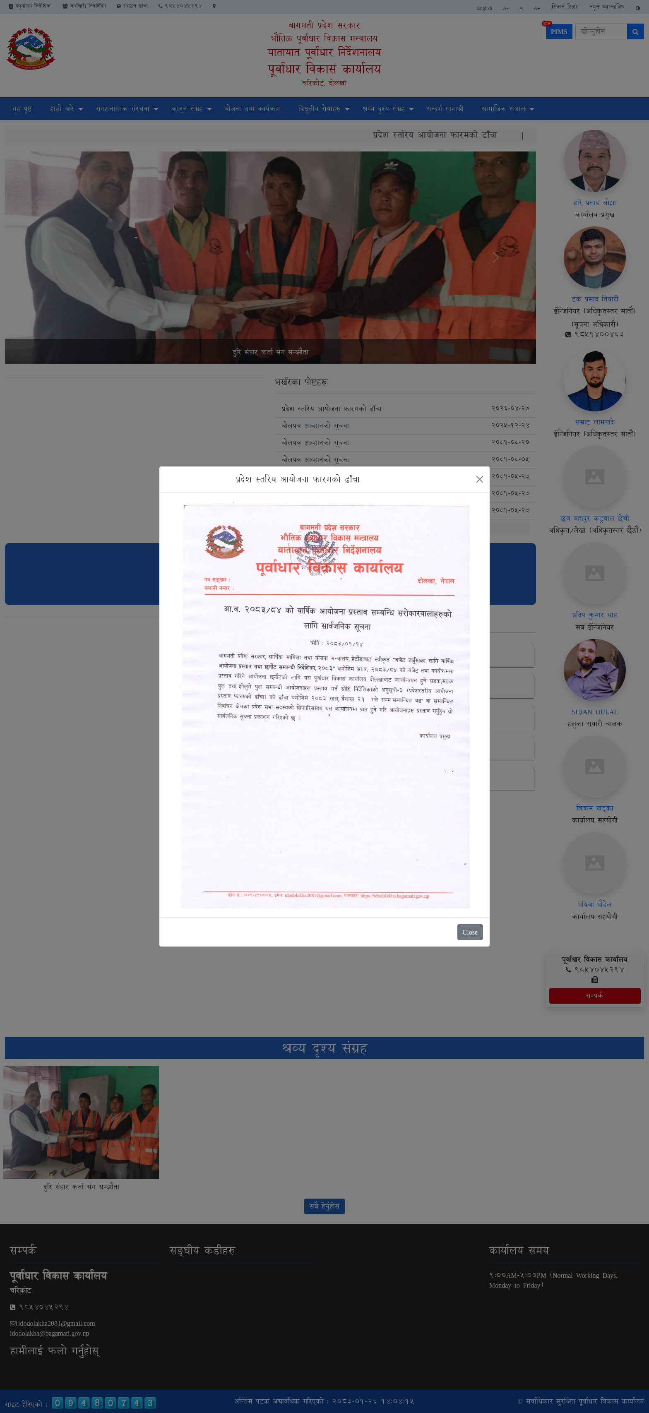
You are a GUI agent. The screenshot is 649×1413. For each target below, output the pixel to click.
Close (470, 931)
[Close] (479, 479)
